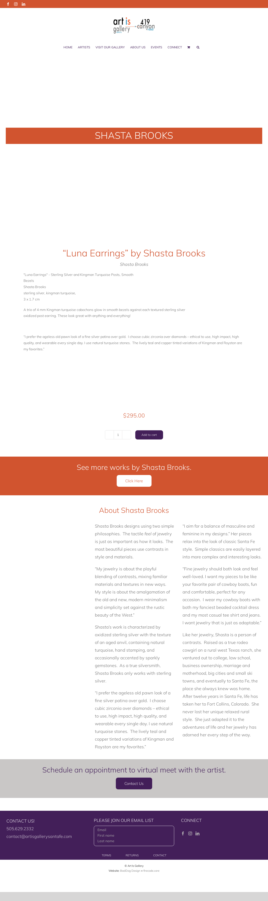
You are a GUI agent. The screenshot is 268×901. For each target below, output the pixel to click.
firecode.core (151, 870)
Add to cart (149, 435)
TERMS (106, 855)
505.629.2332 (20, 828)
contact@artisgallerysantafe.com (39, 836)
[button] (198, 47)
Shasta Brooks (134, 264)
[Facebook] (183, 833)
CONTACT (159, 855)
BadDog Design (130, 870)
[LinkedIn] (197, 833)
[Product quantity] (118, 435)
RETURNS (132, 855)
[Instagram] (190, 833)
